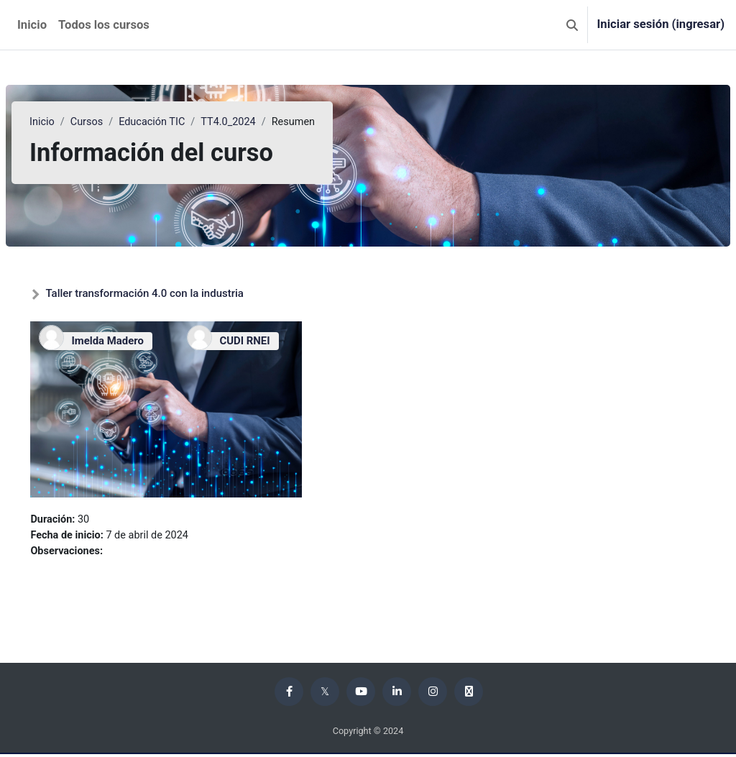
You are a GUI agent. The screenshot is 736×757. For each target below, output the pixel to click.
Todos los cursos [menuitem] (104, 25)
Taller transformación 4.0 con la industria (179, 293)
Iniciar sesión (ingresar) (660, 24)
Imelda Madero (142, 340)
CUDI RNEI (253, 340)
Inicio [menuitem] (32, 25)
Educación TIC (189, 122)
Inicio (77, 122)
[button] (572, 25)
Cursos (122, 122)
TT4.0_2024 (267, 122)
